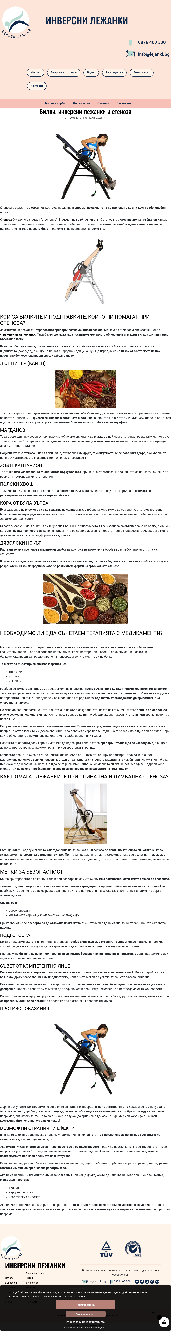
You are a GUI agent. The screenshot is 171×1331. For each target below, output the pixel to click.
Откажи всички (85, 1314)
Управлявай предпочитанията (85, 1321)
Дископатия (81, 103)
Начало (35, 72)
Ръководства (114, 72)
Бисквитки (69, 1327)
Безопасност (141, 72)
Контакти (37, 85)
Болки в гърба (55, 103)
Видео (91, 72)
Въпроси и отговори (64, 72)
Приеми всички (85, 1304)
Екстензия (124, 103)
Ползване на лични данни (92, 1327)
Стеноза (103, 103)
